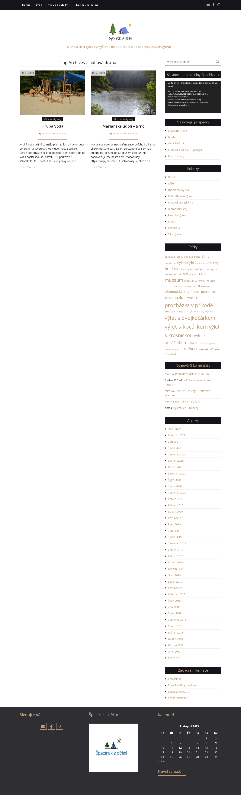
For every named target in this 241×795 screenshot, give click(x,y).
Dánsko (172, 177)
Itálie (171, 183)
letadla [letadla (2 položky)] (203, 274)
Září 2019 (174, 531)
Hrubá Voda (52, 126)
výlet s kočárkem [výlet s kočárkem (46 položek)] (186, 326)
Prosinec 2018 (176, 588)
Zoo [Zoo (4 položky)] (179, 349)
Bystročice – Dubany (187, 401)
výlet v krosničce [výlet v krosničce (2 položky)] (197, 343)
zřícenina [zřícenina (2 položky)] (215, 349)
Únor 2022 (174, 429)
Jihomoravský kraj (123, 119)
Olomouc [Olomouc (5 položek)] (203, 286)
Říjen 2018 (174, 600)
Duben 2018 (175, 638)
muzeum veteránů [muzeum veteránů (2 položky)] (194, 280)
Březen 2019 (176, 569)
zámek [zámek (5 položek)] (204, 349)
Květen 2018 (175, 632)
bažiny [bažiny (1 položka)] (180, 257)
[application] (193, 97)
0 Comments (59, 133)
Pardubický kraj (177, 215)
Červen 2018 (175, 626)
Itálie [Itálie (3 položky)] (177, 269)
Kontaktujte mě (87, 5)
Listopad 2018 (176, 594)
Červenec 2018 (177, 619)
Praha (171, 221)
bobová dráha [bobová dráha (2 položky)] (192, 256)
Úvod (39, 5)
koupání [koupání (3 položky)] (183, 274)
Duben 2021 (175, 467)
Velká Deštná (176, 143)
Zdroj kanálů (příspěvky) (182, 685)
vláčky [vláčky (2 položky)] (200, 311)
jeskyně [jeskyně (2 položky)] (194, 269)
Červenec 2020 (177, 492)
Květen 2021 (175, 460)
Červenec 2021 (177, 454)
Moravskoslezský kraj (181, 202)
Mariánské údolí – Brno (123, 126)
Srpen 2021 (175, 448)
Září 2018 (174, 607)
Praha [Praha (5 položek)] (195, 291)
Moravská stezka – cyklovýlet (186, 150)
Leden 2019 (175, 581)
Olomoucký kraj (52, 119)
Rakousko (174, 228)
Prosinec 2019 (176, 518)
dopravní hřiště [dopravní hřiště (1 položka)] (204, 263)
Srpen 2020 (175, 486)
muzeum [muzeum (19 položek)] (174, 280)
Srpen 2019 (175, 537)
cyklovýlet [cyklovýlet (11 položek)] (186, 262)
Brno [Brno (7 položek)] (205, 256)
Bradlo (172, 137)
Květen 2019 (175, 556)
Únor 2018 (174, 651)
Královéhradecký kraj (180, 196)
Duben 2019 (175, 562)
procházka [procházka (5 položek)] (209, 291)
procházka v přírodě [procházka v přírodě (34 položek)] (189, 305)
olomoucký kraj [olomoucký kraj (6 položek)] (177, 291)
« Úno (161, 761)
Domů (26, 5)
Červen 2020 (175, 499)
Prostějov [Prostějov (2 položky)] (170, 311)
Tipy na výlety (58, 5)
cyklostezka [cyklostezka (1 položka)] (170, 263)
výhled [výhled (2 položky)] (209, 311)
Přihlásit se (174, 679)
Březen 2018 (176, 645)
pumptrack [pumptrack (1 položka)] (182, 311)
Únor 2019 (174, 575)
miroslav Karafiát (175, 391)
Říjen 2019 (174, 524)
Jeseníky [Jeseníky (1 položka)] (185, 269)
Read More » (27, 167)
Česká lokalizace (178, 698)
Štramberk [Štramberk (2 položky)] (171, 354)
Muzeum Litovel (178, 130)
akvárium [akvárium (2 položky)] (170, 256)
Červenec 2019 (177, 543)
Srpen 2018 (175, 613)
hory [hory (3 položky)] (216, 263)
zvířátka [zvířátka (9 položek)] (191, 348)
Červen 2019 (175, 550)
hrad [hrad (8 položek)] (169, 268)
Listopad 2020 (176, 473)
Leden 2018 (175, 658)
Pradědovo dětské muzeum (192, 374)
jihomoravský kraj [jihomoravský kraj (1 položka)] (208, 269)
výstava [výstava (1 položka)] (211, 343)
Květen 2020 (175, 505)
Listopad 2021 (176, 435)
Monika (46, 133)
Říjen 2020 (174, 480)
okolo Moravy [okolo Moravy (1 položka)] (188, 286)
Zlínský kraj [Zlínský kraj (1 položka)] (170, 349)
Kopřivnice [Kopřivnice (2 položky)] (171, 274)
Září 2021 (174, 441)
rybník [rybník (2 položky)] (192, 311)
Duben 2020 (175, 511)
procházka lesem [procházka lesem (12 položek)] (181, 297)
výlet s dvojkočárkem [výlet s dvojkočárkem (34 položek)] (190, 317)
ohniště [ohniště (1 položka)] (177, 286)
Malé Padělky (176, 156)
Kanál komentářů (178, 691)
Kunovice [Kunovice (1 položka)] (193, 274)
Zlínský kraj (175, 234)
